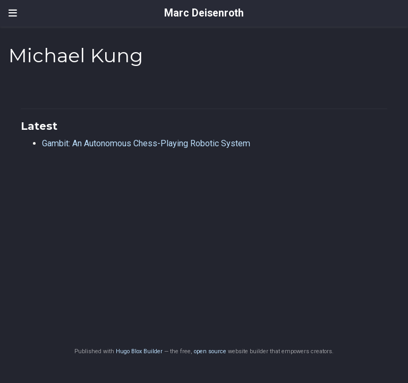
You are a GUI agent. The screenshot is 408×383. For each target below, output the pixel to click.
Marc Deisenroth (204, 13)
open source (210, 351)
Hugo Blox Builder (139, 351)
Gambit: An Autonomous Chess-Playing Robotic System (146, 143)
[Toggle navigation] (12, 13)
